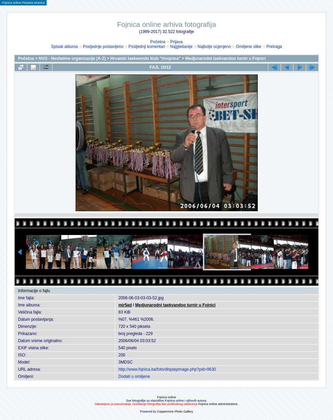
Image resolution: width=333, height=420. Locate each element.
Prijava (176, 41)
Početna (157, 41)
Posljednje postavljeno (103, 46)
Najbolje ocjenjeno (214, 46)
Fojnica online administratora (217, 404)
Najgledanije (181, 46)
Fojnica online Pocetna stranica (23, 2)
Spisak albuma (64, 46)
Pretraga (274, 46)
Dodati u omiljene (134, 376)
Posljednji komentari (146, 46)
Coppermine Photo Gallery (175, 411)
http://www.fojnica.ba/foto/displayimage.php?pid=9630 (167, 369)
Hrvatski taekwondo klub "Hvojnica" (145, 58)
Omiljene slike (248, 46)
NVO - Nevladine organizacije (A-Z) (72, 58)
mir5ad (125, 305)
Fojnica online (166, 397)
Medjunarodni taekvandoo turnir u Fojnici (225, 58)
